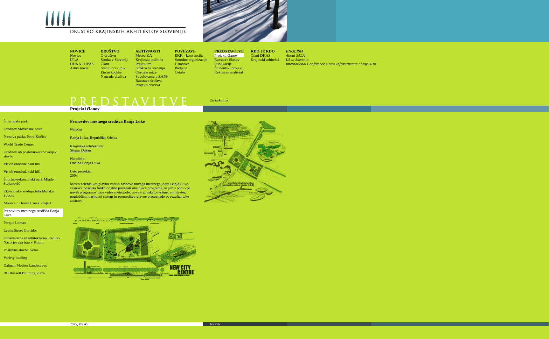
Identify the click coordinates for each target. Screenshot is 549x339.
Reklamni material (228, 72)
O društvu (108, 55)
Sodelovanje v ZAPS (151, 76)
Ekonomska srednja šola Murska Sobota (29, 193)
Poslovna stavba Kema (21, 250)
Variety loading (15, 257)
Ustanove (182, 64)
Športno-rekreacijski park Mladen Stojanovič (29, 181)
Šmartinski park (16, 121)
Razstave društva (148, 80)
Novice (75, 55)
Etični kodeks (110, 72)
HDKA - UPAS (81, 64)
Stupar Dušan (80, 150)
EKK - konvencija (189, 55)
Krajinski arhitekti (265, 59)
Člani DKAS (261, 55)
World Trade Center (19, 144)
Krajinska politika (149, 59)
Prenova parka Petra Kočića (25, 136)
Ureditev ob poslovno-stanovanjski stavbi (30, 154)
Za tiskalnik (219, 100)
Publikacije (223, 64)
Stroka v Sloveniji (114, 59)
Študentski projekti (228, 68)
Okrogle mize (146, 72)
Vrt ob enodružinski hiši (22, 164)
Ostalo (180, 72)
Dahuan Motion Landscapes (25, 265)
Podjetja (181, 68)
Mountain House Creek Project (27, 203)
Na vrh (215, 324)
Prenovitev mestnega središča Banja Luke (31, 213)
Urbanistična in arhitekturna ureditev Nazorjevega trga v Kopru (32, 240)
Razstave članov (226, 59)
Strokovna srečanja (150, 68)
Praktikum (143, 64)
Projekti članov (226, 55)
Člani (104, 64)
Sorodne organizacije (191, 59)
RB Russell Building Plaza (24, 273)
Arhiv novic (79, 68)
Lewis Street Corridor (20, 230)
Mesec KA (143, 55)
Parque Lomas (15, 222)
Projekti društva (147, 85)
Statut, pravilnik (112, 68)
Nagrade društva (113, 76)
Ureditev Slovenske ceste (23, 129)
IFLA (74, 59)
